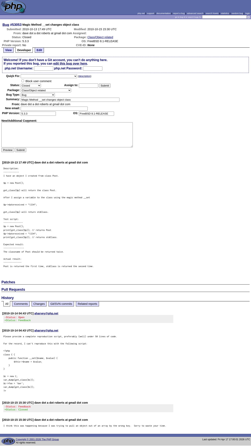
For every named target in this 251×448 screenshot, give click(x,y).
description (84, 76)
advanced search (195, 13)
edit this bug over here (70, 63)
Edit (39, 50)
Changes (39, 303)
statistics (225, 13)
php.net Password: (68, 68)
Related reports (87, 303)
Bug (6, 25)
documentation (164, 13)
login (247, 13)
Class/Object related (100, 37)
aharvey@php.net (46, 313)
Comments (21, 303)
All (6, 303)
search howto (212, 13)
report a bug (179, 13)
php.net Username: (19, 68)
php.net (141, 13)
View (8, 50)
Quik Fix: (13, 76)
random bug (237, 13)
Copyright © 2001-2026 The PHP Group (37, 441)
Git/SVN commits (61, 303)
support (150, 13)
